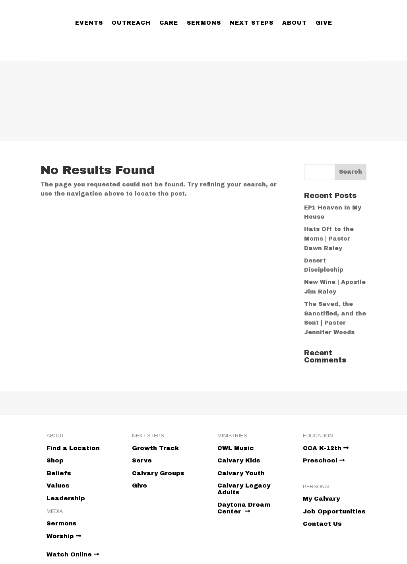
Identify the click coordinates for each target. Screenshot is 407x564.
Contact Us (322, 524)
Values (58, 485)
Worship (64, 536)
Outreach (131, 23)
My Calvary (321, 498)
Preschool (324, 460)
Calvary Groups (158, 473)
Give (324, 23)
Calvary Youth (241, 473)
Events (89, 23)
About (294, 23)
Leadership (66, 498)
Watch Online (73, 554)
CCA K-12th (326, 448)
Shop (55, 460)
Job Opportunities (334, 511)
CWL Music (235, 448)
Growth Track (155, 448)
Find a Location (73, 448)
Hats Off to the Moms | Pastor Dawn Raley (329, 238)
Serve (142, 460)
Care (168, 23)
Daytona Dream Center (243, 508)
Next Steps (251, 23)
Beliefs (59, 473)
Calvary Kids (238, 460)
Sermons (204, 23)
